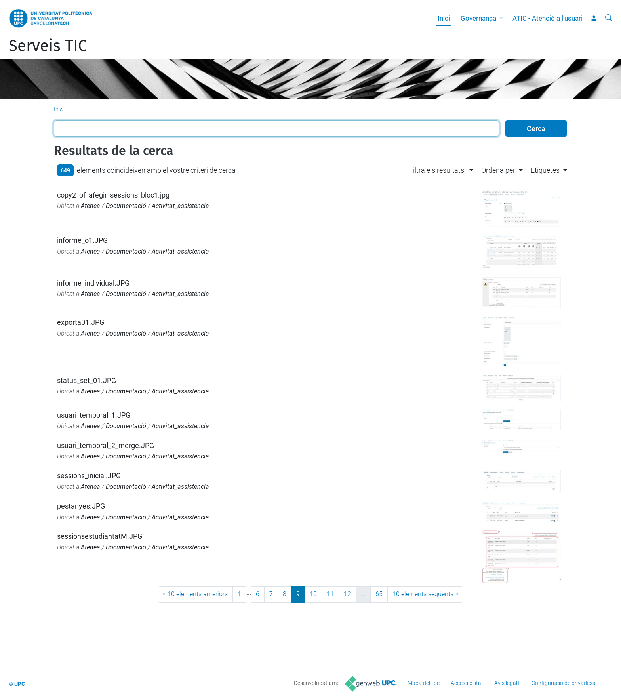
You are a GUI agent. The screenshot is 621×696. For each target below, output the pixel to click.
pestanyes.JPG (81, 506)
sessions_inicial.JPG (89, 475)
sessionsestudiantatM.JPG (99, 536)
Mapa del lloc (424, 683)
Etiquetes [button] (545, 170)
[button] (503, 18)
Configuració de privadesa (563, 683)
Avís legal (505, 683)
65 (379, 594)
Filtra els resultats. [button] (437, 170)
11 (330, 594)
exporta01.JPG (80, 322)
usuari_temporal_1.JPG (93, 415)
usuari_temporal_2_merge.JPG (105, 445)
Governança (478, 18)
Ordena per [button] (498, 170)
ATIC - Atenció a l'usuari (547, 18)
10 (313, 594)
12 (347, 594)
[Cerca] (608, 18)
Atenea (90, 206)
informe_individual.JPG (93, 283)
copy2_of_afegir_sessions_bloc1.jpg (113, 195)
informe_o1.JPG (82, 240)
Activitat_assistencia (180, 206)
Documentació (126, 206)
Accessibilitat (467, 683)
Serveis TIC (48, 45)
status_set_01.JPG (86, 380)
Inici (444, 18)
